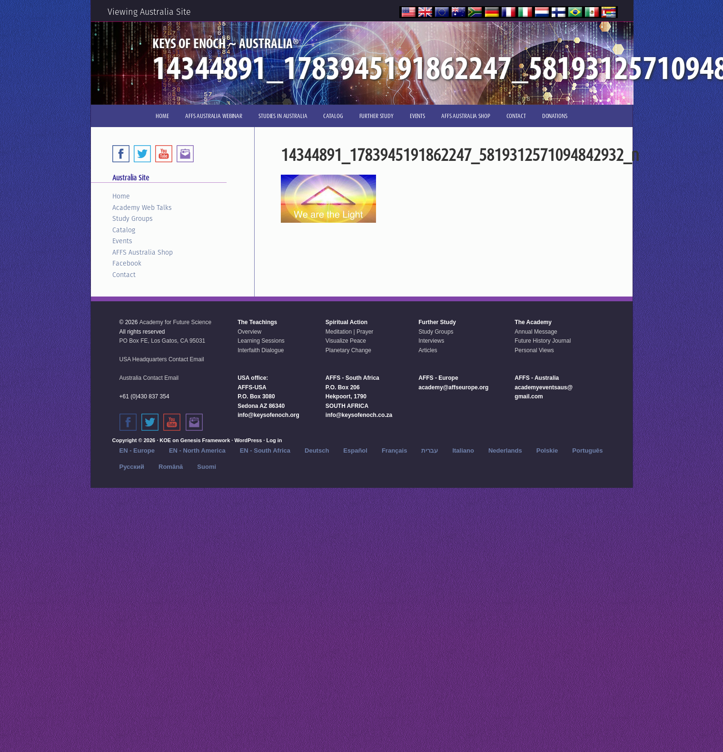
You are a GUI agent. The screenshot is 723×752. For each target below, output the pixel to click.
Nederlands (505, 450)
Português (587, 450)
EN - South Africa (265, 450)
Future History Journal (543, 340)
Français (394, 450)
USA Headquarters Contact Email (161, 359)
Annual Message (536, 331)
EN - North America (197, 450)
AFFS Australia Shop (142, 252)
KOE (165, 440)
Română (170, 466)
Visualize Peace (346, 340)
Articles (427, 350)
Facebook (126, 263)
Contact (124, 274)
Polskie (547, 450)
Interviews (431, 340)
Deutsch (317, 450)
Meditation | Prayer (350, 331)
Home (121, 196)
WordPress (248, 440)
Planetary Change (348, 350)
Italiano (463, 450)
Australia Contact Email (149, 378)
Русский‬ (132, 466)
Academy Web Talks (142, 207)
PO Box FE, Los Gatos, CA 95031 (162, 340)
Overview (249, 331)
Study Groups (132, 218)
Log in (274, 440)
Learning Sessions (261, 340)
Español (355, 450)
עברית (429, 450)
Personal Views (534, 350)
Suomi (206, 466)
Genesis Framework (205, 440)
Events (122, 241)
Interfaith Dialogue (261, 350)
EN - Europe (137, 450)
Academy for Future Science (175, 322)
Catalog (123, 230)
